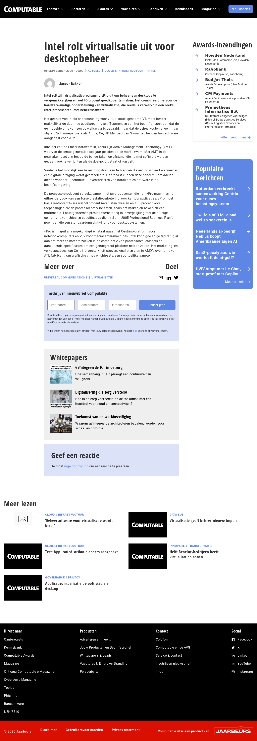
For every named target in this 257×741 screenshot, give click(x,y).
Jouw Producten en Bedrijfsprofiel (105, 647)
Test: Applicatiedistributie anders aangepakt (81, 552)
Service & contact (169, 655)
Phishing (10, 696)
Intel (151, 70)
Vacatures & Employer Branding (104, 663)
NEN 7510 (11, 712)
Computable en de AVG (173, 647)
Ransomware (14, 704)
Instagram (245, 671)
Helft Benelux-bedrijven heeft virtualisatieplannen (194, 554)
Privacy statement (126, 730)
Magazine (11, 663)
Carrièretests (13, 639)
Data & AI (176, 514)
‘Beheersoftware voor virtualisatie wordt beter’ (79, 523)
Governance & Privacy (62, 577)
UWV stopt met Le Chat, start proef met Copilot (218, 271)
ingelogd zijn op (76, 466)
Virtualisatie (102, 277)
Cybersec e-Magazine (20, 680)
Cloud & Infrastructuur (124, 70)
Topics (9, 688)
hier (135, 331)
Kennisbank (13, 647)
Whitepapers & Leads (96, 655)
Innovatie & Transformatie (191, 546)
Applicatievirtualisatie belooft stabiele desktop (76, 586)
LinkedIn (244, 655)
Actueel (94, 70)
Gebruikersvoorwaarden (84, 730)
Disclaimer (48, 730)
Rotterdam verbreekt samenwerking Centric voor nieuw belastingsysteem (217, 196)
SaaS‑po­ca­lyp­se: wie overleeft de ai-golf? (215, 255)
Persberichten (90, 671)
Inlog (159, 671)
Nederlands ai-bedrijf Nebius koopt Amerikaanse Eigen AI (216, 236)
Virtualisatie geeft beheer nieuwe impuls (203, 520)
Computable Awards (19, 655)
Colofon (162, 639)
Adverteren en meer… (95, 639)
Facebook (245, 639)
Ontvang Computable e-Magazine (29, 671)
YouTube (244, 663)
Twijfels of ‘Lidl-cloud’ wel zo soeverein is (217, 217)
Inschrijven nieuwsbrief (173, 663)
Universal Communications (65, 277)
